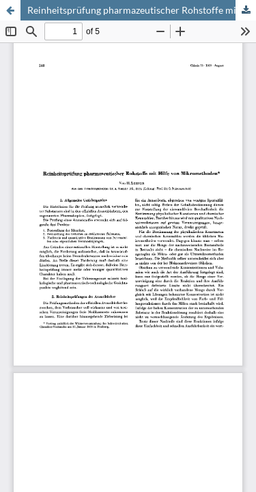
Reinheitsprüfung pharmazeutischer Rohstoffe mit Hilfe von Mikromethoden (141, 10)
